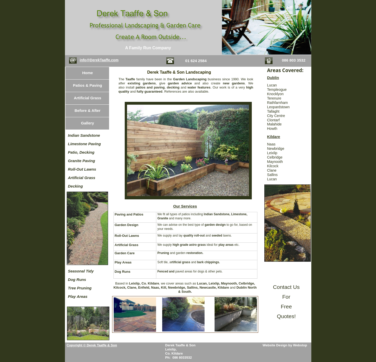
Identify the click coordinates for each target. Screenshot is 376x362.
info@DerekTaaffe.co (97, 60)
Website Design (275, 345)
